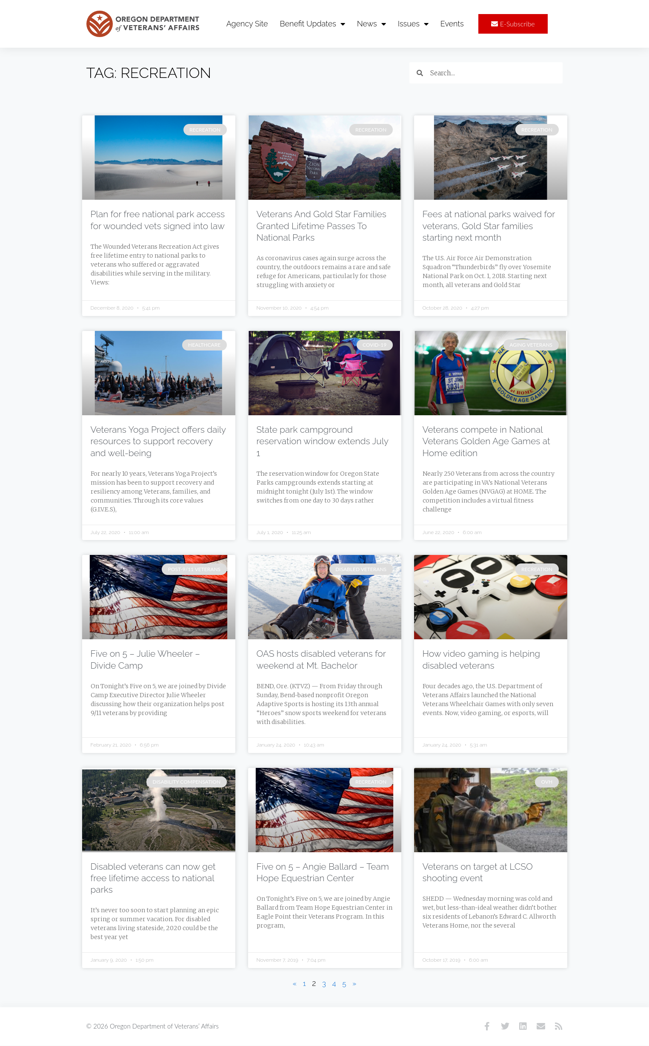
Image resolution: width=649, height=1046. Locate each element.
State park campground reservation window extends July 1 (323, 442)
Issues (413, 24)
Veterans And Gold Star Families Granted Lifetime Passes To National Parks (321, 226)
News (371, 24)
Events (452, 23)
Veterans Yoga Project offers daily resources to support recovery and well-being (158, 442)
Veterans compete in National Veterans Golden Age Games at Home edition (486, 442)
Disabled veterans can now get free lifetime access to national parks (153, 878)
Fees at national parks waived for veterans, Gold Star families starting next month (489, 226)
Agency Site (247, 23)
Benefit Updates (312, 24)
